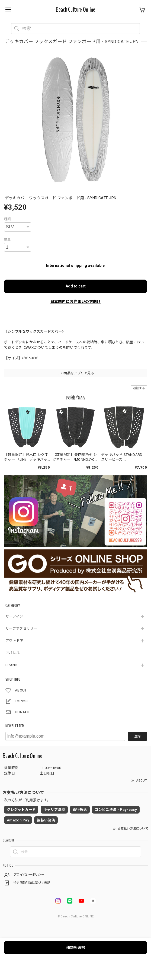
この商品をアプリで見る (75, 373)
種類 (7, 219)
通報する (139, 388)
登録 (137, 736)
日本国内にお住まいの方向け (75, 301)
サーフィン (14, 616)
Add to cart (76, 286)
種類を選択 (75, 947)
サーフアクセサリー (21, 628)
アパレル (12, 653)
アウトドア (14, 641)
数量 (7, 239)
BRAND (11, 665)
